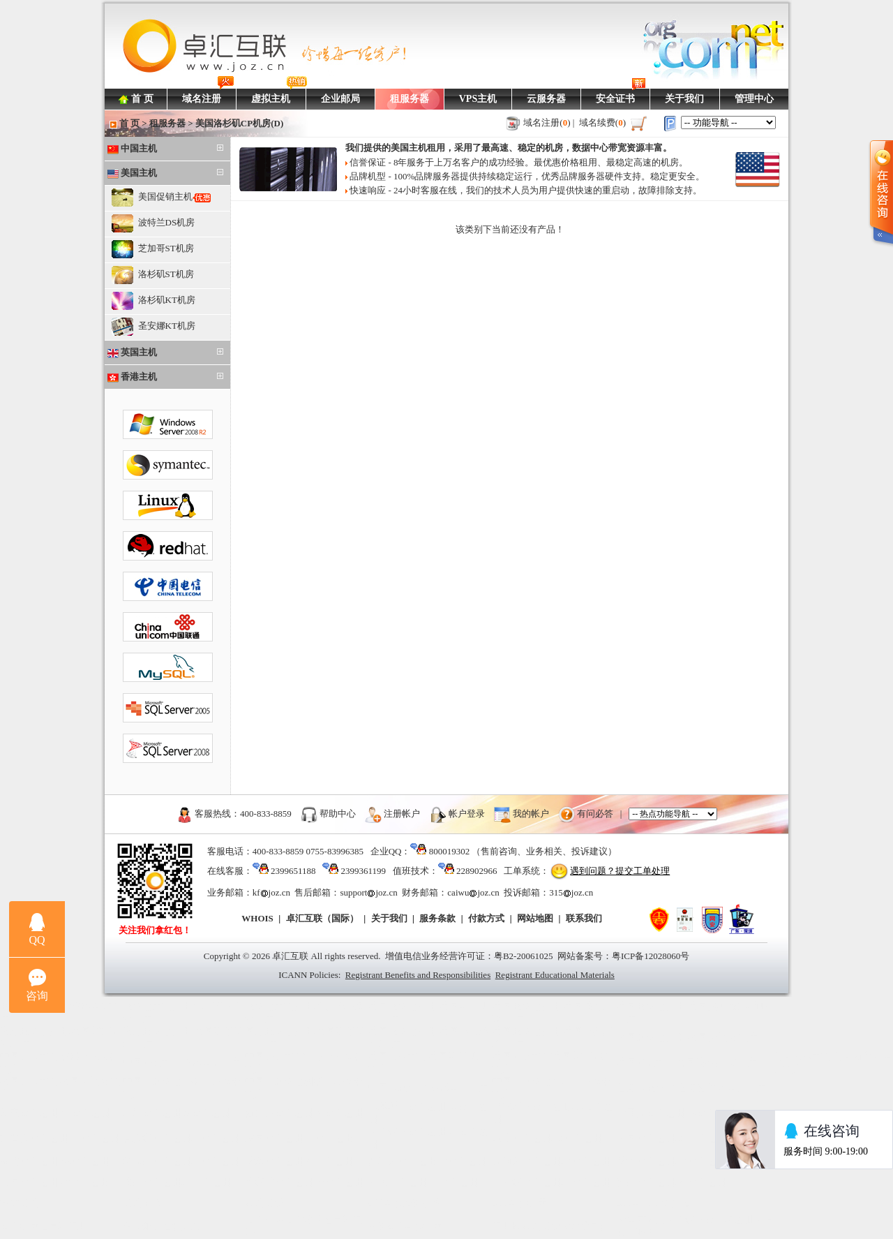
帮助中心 (338, 813)
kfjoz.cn (271, 892)
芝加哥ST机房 (153, 249)
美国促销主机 (161, 197)
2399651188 (293, 871)
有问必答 (595, 813)
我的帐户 (531, 813)
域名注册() (547, 122)
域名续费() (603, 122)
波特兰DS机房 (153, 223)
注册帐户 (402, 813)
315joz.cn (571, 892)
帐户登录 (467, 813)
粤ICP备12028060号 (650, 956)
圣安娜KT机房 (153, 327)
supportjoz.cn (368, 892)
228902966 (476, 871)
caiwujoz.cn (473, 892)
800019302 (449, 851)
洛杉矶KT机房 (153, 301)
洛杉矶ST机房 (153, 275)
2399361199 (363, 871)
